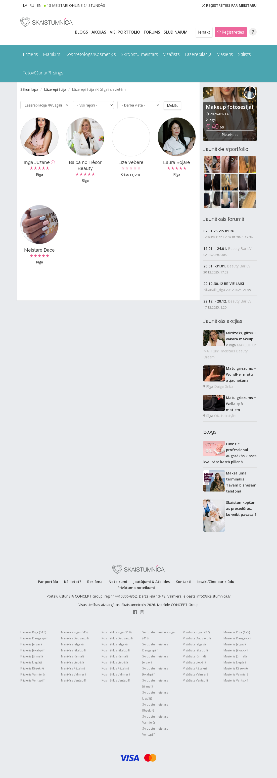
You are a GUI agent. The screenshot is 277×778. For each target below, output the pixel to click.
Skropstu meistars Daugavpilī (155, 647)
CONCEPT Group (185, 604)
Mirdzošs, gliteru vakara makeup (241, 336)
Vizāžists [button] (171, 54)
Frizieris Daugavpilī (33, 638)
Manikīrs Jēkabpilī (73, 650)
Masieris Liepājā (234, 662)
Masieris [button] (224, 54)
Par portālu (48, 581)
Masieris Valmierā (236, 674)
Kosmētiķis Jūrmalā (115, 656)
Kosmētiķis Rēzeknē (115, 668)
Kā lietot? (72, 581)
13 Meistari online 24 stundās (76, 5)
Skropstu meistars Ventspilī (155, 731)
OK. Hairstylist (225, 415)
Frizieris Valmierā (32, 674)
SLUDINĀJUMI (177, 32)
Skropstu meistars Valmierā (155, 719)
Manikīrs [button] (51, 54)
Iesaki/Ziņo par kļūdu (215, 581)
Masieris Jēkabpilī (235, 650)
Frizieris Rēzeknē (32, 668)
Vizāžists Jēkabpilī (195, 650)
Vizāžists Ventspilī (195, 680)
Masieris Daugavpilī (237, 638)
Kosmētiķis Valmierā (116, 674)
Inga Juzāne (39, 162)
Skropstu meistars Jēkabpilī (155, 671)
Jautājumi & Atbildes (151, 581)
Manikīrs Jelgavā (72, 644)
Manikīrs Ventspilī (73, 680)
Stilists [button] (244, 54)
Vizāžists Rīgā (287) (196, 632)
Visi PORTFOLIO (125, 32)
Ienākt (204, 32)
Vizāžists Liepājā (194, 662)
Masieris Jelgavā (234, 644)
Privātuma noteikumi (136, 587)
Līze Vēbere (131, 162)
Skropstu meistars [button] (139, 54)
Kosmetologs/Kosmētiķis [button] (90, 54)
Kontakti (183, 581)
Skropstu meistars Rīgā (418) (158, 635)
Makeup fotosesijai (229, 107)
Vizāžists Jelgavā (194, 644)
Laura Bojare (176, 162)
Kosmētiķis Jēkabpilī (116, 650)
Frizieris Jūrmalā (31, 656)
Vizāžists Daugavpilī (197, 638)
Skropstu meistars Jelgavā (155, 659)
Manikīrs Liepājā (72, 662)
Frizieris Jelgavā (31, 644)
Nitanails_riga (214, 289)
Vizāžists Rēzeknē (195, 668)
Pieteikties (230, 134)
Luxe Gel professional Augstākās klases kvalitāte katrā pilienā (229, 452)
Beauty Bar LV (215, 237)
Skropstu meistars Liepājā (155, 695)
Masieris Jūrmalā (235, 656)
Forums (152, 32)
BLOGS (82, 32)
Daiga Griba (223, 386)
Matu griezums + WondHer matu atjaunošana (241, 374)
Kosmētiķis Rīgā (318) (116, 632)
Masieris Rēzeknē (235, 668)
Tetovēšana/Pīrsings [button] (43, 73)
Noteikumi (118, 581)
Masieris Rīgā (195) (236, 632)
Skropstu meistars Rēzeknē (155, 707)
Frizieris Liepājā (31, 662)
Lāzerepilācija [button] (198, 54)
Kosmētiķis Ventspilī (116, 680)
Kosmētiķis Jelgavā (115, 644)
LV (25, 5)
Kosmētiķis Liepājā (115, 662)
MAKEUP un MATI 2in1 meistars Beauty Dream (229, 351)
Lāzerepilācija (55, 89)
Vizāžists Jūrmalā (195, 656)
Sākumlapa (29, 89)
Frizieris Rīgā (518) (33, 632)
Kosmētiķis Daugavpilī (117, 638)
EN (39, 5)
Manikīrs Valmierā (73, 674)
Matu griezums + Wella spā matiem (241, 403)
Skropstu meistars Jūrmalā (155, 683)
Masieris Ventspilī (235, 680)
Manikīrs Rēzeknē (73, 668)
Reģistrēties (230, 32)
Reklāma (95, 581)
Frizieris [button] (30, 54)
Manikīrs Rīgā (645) (74, 632)
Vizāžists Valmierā (195, 674)
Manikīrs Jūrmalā (72, 656)
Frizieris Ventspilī (32, 680)
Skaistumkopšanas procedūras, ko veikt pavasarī (241, 508)
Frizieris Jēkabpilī (32, 650)
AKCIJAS (99, 32)
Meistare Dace (39, 249)
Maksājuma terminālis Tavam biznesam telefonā (241, 482)
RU (31, 5)
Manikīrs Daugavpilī (75, 638)
